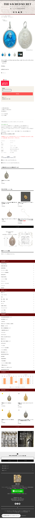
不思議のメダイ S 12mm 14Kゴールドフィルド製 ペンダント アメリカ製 (25, 203)
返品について (4, 97)
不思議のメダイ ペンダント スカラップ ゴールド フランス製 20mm (25, 403)
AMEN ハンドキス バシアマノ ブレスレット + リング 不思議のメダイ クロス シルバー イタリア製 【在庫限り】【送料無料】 (25, 220)
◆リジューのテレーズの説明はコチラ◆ (7, 133)
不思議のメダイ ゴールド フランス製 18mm (7, 419)
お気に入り (3, 72)
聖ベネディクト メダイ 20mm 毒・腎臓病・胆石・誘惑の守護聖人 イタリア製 (9, 203)
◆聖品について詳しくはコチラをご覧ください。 (9, 160)
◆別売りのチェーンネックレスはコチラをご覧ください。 (10, 162)
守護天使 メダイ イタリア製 (5, 180)
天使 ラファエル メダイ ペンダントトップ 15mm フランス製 (9, 219)
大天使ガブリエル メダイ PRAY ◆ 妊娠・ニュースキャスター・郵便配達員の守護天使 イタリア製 (25, 420)
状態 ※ (2, 150)
